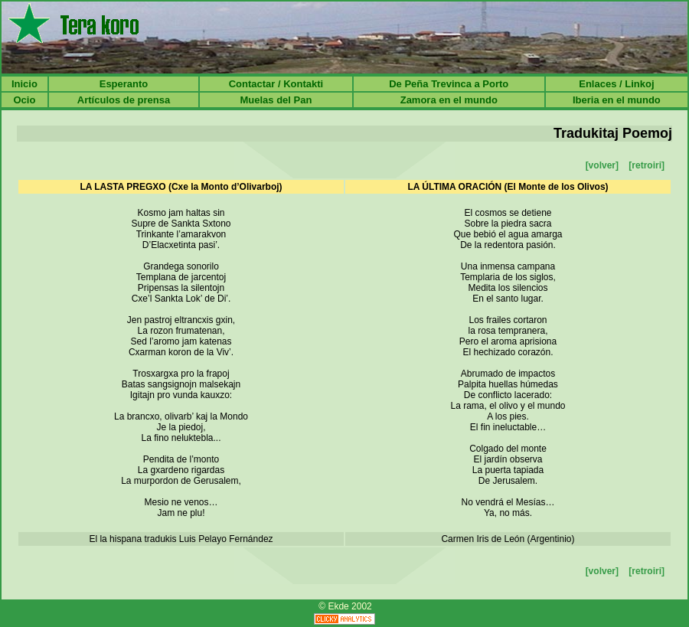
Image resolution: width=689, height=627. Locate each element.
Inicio (24, 84)
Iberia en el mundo (617, 100)
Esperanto (124, 84)
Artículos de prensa (123, 100)
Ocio (24, 100)
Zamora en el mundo (449, 100)
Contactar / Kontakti (276, 84)
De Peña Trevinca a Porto (448, 84)
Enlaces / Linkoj (616, 84)
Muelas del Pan (276, 100)
